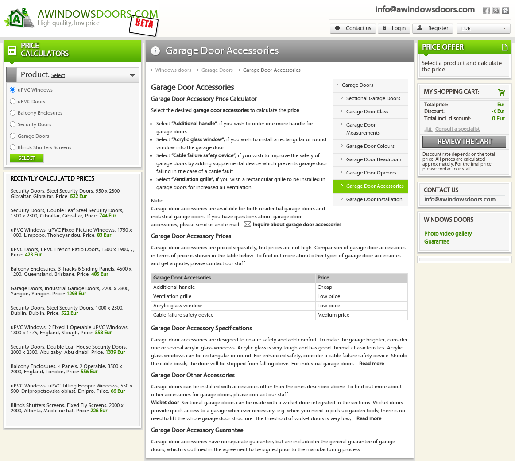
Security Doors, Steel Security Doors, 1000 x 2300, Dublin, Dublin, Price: (67, 311)
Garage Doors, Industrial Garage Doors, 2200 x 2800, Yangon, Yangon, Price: (70, 291)
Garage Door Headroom (373, 159)
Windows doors (173, 70)
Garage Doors (217, 70)
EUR (466, 28)
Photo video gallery (448, 233)
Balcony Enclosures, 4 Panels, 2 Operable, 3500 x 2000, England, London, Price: (66, 369)
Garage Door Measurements (363, 129)
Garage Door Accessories (272, 70)
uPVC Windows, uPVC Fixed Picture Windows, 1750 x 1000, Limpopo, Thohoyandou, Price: (71, 233)
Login (394, 28)
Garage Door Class (367, 111)
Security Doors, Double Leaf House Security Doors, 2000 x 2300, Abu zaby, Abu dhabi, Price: (69, 350)
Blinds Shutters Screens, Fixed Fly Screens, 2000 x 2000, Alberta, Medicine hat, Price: (67, 408)
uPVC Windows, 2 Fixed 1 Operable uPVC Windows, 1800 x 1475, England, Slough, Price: (70, 330)
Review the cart (465, 142)
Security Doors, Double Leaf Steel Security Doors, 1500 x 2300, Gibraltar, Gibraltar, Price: (67, 213)
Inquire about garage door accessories (297, 224)
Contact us (353, 28)
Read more (371, 363)
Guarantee (436, 241)
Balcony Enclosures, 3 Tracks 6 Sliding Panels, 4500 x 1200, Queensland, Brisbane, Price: (71, 272)
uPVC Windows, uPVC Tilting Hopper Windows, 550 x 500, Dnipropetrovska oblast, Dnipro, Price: (71, 389)
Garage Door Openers (371, 173)
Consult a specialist (457, 129)
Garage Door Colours (370, 146)
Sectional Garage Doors (373, 98)
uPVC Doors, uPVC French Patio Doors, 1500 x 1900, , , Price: (73, 252)
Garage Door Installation (374, 199)
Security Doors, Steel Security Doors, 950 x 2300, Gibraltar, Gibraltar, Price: (66, 194)
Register (432, 28)
